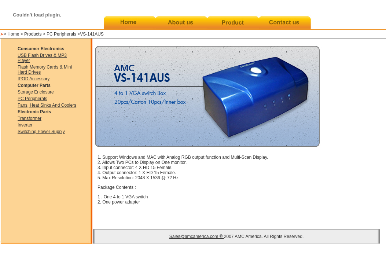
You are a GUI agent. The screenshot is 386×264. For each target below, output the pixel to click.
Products (32, 34)
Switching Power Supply (41, 131)
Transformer (29, 118)
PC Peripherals (61, 34)
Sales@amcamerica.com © (196, 236)
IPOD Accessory (33, 78)
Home (13, 34)
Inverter (25, 125)
